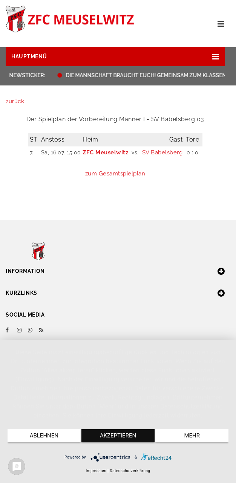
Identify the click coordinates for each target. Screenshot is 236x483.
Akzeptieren (118, 435)
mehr (192, 435)
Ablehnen (44, 435)
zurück (15, 101)
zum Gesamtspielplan (115, 173)
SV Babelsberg (162, 152)
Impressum (96, 471)
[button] (115, 57)
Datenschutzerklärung (130, 471)
